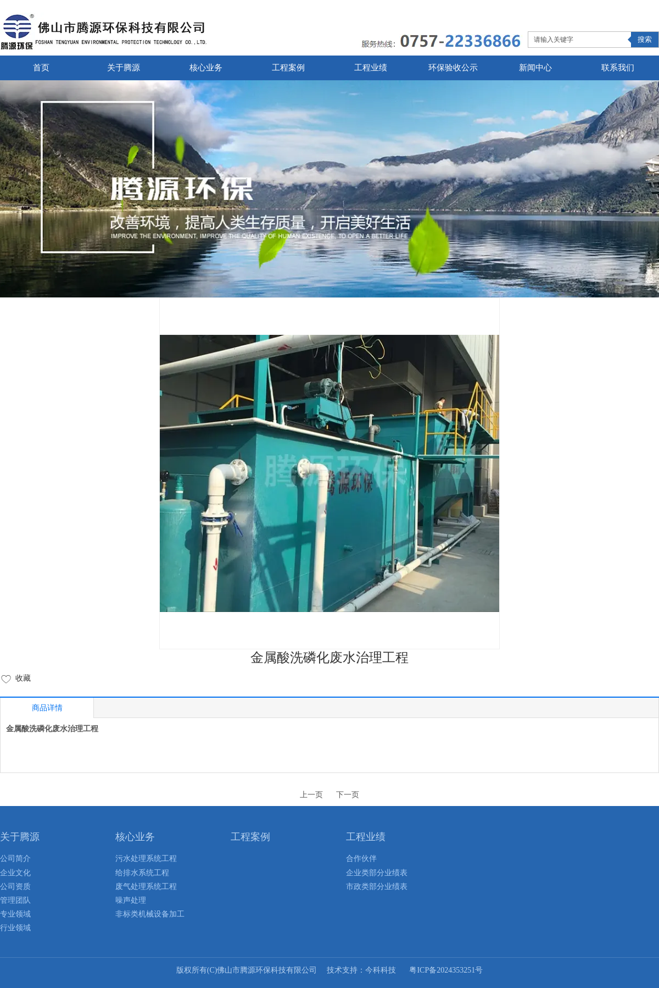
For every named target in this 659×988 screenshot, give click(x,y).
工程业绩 (366, 836)
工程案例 (250, 836)
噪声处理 (130, 900)
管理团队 (15, 900)
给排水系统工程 (142, 873)
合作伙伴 (361, 858)
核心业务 (135, 836)
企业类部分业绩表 (376, 873)
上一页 (311, 795)
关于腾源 (20, 836)
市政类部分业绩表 (376, 886)
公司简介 (15, 858)
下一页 (347, 795)
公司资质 (15, 886)
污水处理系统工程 (146, 858)
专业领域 (15, 914)
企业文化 (15, 873)
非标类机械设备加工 (150, 914)
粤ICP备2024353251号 (446, 970)
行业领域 (15, 928)
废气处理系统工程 (146, 886)
